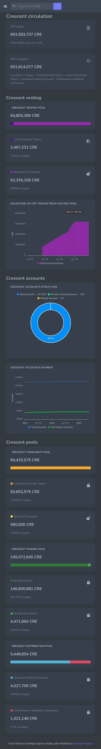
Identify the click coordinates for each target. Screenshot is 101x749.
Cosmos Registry (83, 743)
